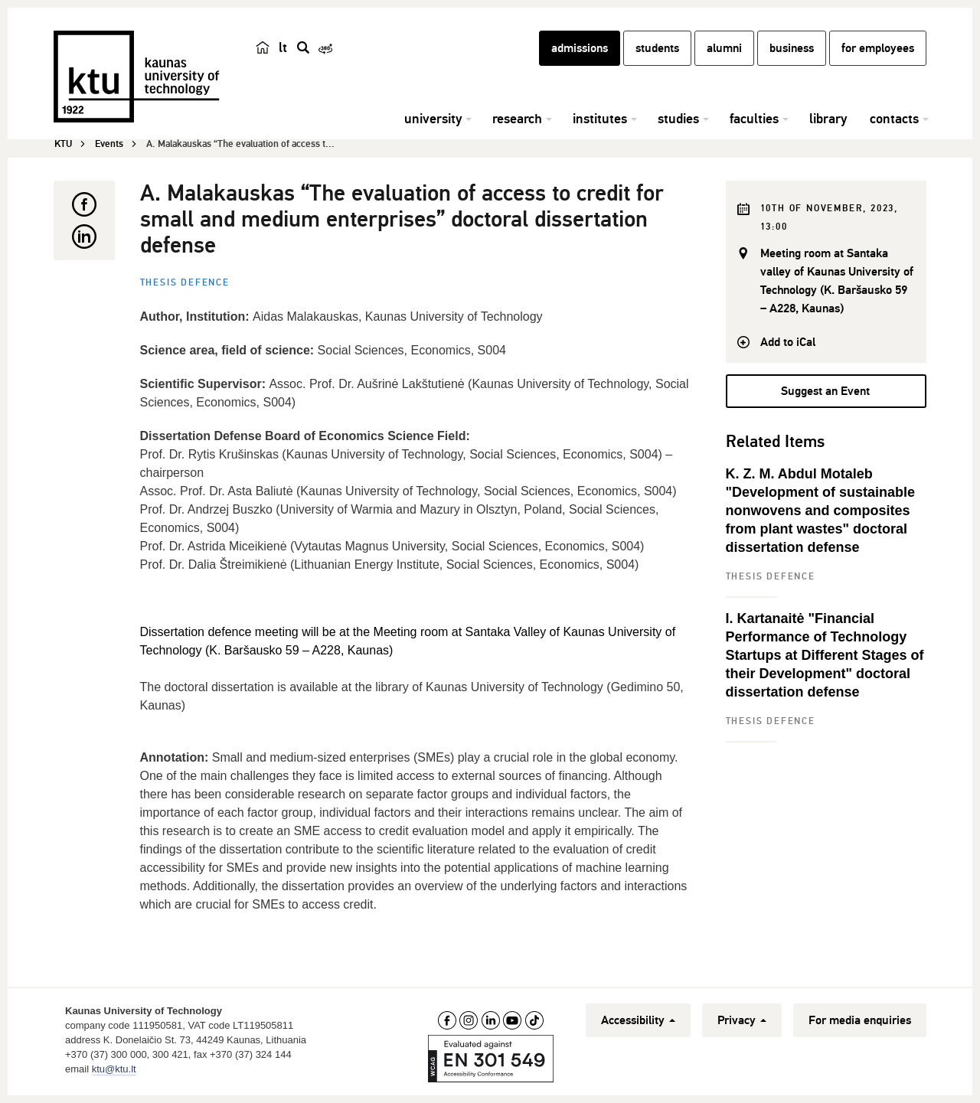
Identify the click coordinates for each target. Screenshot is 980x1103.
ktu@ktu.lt (114, 1069)
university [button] (433, 118)
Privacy (741, 1020)
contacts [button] (894, 118)
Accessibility (638, 1020)
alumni (724, 48)
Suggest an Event (825, 391)
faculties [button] (754, 118)
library (828, 118)
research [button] (517, 118)
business (791, 48)
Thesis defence (185, 283)
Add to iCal (787, 342)
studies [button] (678, 118)
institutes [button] (600, 118)
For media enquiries (859, 1020)
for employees (877, 48)
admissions (579, 48)
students (657, 48)
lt (283, 47)
